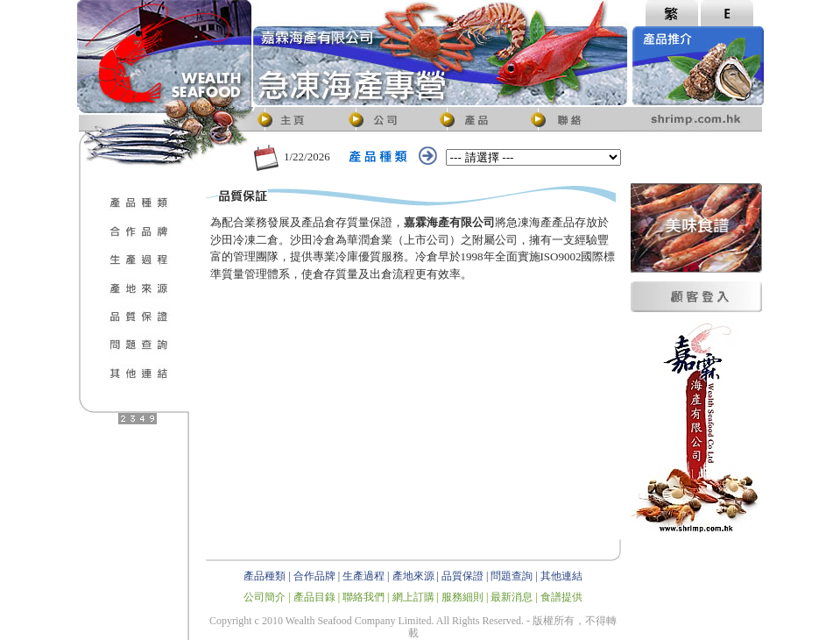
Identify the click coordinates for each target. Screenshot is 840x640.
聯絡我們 (363, 597)
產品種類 (265, 576)
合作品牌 (314, 576)
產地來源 (413, 576)
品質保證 (462, 576)
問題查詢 (512, 576)
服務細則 (462, 597)
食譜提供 (561, 597)
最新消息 (512, 597)
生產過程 (363, 576)
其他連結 (561, 576)
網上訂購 (413, 597)
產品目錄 (314, 597)
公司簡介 (265, 597)
